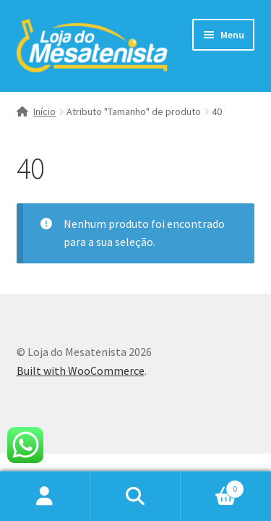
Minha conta (45, 496)
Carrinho (212, 486)
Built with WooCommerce (81, 370)
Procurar (135, 496)
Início (44, 111)
